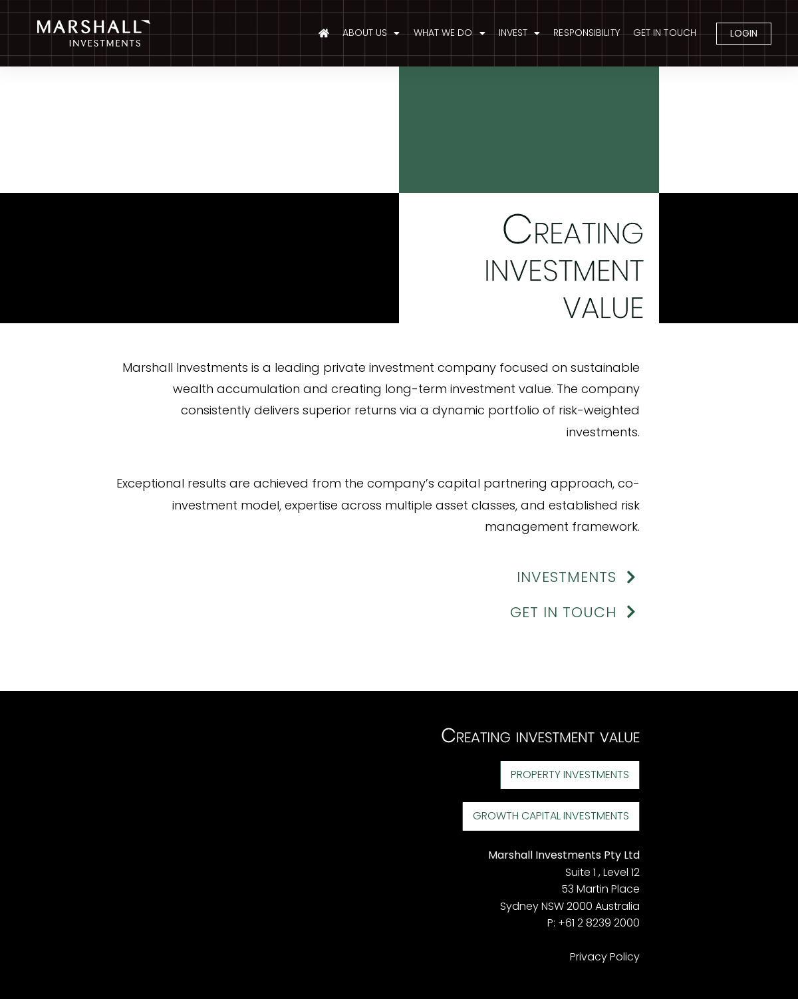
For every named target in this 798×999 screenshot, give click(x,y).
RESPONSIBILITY (586, 32)
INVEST (520, 33)
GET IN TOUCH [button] (575, 612)
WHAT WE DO (449, 33)
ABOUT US (371, 33)
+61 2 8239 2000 (599, 922)
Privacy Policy (605, 956)
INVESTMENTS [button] (578, 577)
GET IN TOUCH (664, 32)
